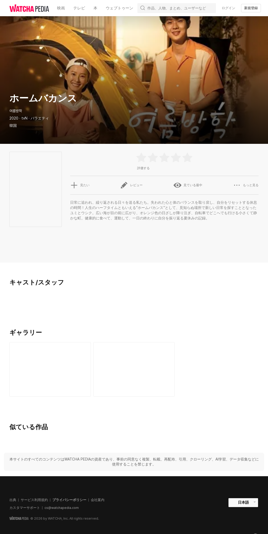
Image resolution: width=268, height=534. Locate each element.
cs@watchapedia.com (61, 508)
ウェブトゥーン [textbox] (119, 8)
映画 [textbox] (61, 8)
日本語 (243, 502)
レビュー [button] (131, 185)
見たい (80, 185)
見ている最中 (188, 185)
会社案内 (97, 500)
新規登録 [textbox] (251, 8)
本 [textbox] (95, 8)
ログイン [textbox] (228, 8)
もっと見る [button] (246, 185)
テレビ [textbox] (79, 8)
